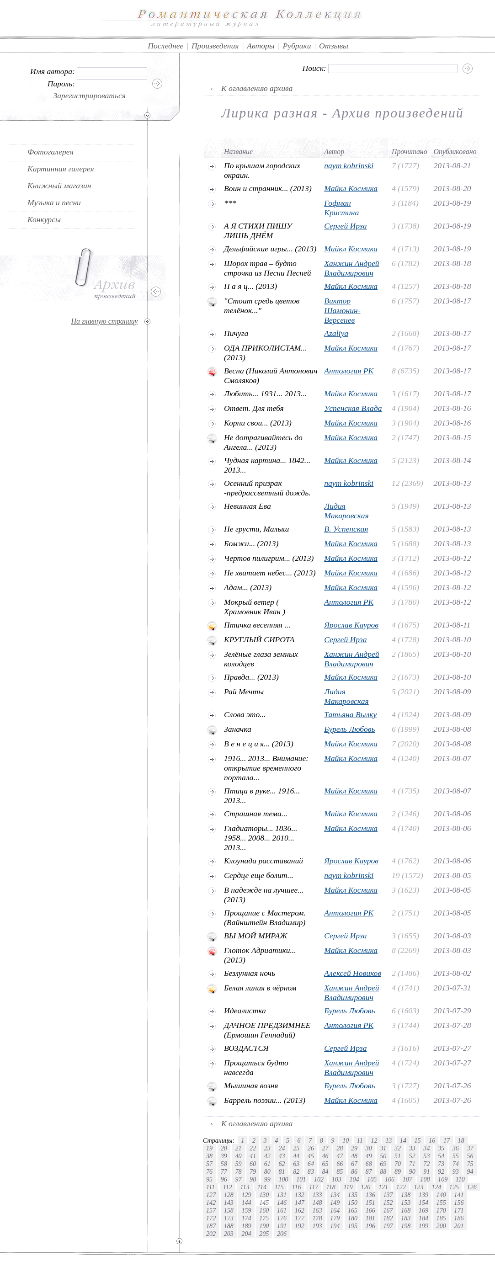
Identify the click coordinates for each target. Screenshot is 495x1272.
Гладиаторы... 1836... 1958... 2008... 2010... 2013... (260, 838)
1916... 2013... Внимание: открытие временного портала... (266, 768)
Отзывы (333, 45)
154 (423, 1202)
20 (224, 1148)
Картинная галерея (60, 168)
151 (370, 1202)
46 (325, 1156)
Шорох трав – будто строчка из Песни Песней (267, 268)
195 (353, 1225)
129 (246, 1194)
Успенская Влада (353, 408)
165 (353, 1210)
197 (388, 1225)
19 (209, 1148)
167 (388, 1210)
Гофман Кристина (341, 207)
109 (443, 1179)
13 (388, 1140)
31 (383, 1148)
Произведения (215, 45)
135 (353, 1194)
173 (229, 1218)
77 (224, 1171)
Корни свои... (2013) (258, 422)
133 (317, 1194)
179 (335, 1218)
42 (267, 1156)
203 (229, 1233)
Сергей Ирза (345, 225)
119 (348, 1187)
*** (230, 203)
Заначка (237, 729)
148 (317, 1202)
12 (373, 1140)
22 (252, 1148)
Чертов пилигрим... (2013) (269, 558)
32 (397, 1148)
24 (281, 1148)
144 (246, 1202)
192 (300, 1225)
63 (296, 1163)
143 (229, 1202)
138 (406, 1194)
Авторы (261, 45)
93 (455, 1171)
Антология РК (348, 370)
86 (354, 1171)
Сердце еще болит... (258, 875)
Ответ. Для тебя (254, 408)
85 (339, 1171)
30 (368, 1148)
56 (469, 1156)
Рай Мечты (244, 691)
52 (412, 1156)
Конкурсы (44, 219)
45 (310, 1156)
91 (426, 1171)
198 (406, 1225)
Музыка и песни (54, 202)
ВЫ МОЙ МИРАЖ (255, 935)
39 (224, 1156)
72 (426, 1163)
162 (300, 1210)
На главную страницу (104, 321)
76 (209, 1171)
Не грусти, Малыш (256, 528)
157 (211, 1210)
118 (331, 1187)
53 (426, 1156)
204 (246, 1233)
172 (211, 1218)
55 (455, 1156)
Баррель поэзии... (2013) (264, 1100)
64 (310, 1163)
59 (238, 1163)
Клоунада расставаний (263, 860)
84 (325, 1171)
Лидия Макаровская (346, 510)
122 (401, 1187)
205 (264, 1233)
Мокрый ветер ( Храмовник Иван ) (254, 606)
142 (211, 1202)
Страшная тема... (255, 813)
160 (264, 1210)
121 (383, 1187)
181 (370, 1218)
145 (264, 1202)
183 (406, 1218)
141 (459, 1194)
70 (397, 1163)
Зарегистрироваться (89, 95)
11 (360, 1140)
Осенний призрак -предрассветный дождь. (267, 488)
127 (211, 1194)
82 (296, 1171)
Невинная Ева (247, 506)
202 (211, 1233)
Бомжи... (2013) (251, 543)
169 (423, 1210)
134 (335, 1194)
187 (211, 1225)
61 (267, 1163)
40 (238, 1156)
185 (441, 1218)
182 (388, 1218)
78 (238, 1171)
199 (423, 1225)
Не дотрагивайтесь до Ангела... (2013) (263, 442)
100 (283, 1179)
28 (339, 1148)
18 (461, 1140)
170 (441, 1210)
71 (412, 1163)
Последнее (165, 45)
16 (432, 1140)
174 (246, 1218)
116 (296, 1187)
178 (317, 1218)
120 (365, 1187)
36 (455, 1148)
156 (459, 1202)
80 (267, 1171)
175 (264, 1218)
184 (423, 1218)
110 (460, 1179)
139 (423, 1194)
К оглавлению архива (257, 88)
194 (335, 1225)
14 (403, 1140)
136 (370, 1194)
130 (264, 1194)
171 (459, 1210)
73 (441, 1163)
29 (354, 1148)
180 (353, 1218)
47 (339, 1156)
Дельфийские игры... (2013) (270, 248)
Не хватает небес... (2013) (269, 572)
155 (441, 1202)
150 (353, 1202)
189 (246, 1225)
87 (368, 1171)
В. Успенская (346, 528)
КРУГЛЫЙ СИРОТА (259, 639)
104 (354, 1179)
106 (390, 1179)
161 (282, 1210)
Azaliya (336, 333)
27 (325, 1148)
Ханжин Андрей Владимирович (351, 268)
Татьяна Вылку (350, 714)
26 (310, 1148)
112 (227, 1187)
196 (370, 1225)
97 (238, 1179)
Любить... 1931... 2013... (265, 393)
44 (296, 1156)
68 (368, 1163)
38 (209, 1156)
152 (388, 1202)
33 (412, 1148)
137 (388, 1194)
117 (313, 1187)
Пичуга (236, 333)
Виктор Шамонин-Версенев (342, 310)
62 (281, 1163)
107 (407, 1179)
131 (282, 1194)
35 (441, 1148)
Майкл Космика (351, 188)
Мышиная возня (251, 1085)
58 (224, 1163)
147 (300, 1202)
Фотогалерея (50, 151)
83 (310, 1171)
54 (441, 1156)
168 (406, 1210)
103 (337, 1179)
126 (472, 1187)
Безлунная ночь (249, 973)
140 (441, 1194)
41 (252, 1156)
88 (383, 1171)
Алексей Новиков (352, 973)
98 (252, 1179)
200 (441, 1225)
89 (397, 1171)
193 (317, 1225)
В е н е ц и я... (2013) (258, 743)
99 (267, 1179)
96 (224, 1179)
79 (252, 1171)
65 (325, 1163)
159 (246, 1210)
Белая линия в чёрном (260, 987)
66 (339, 1163)
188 (229, 1225)
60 (252, 1163)
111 (210, 1187)
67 (354, 1163)
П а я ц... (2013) (250, 286)
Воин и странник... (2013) (268, 188)
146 (282, 1202)
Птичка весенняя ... (257, 624)
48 (354, 1156)
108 (425, 1179)
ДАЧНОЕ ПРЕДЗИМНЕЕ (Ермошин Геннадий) (267, 1030)
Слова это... (245, 714)
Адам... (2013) (247, 587)
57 (209, 1163)
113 (244, 1187)
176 (282, 1218)
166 (370, 1210)
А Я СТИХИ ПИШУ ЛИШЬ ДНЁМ (258, 230)
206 (282, 1233)
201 (459, 1225)
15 (417, 1140)
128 (229, 1194)
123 (418, 1187)
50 (383, 1156)
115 (279, 1187)
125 (454, 1187)
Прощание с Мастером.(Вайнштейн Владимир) (265, 917)
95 (209, 1179)
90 (412, 1171)
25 (296, 1148)
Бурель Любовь (349, 729)
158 (229, 1210)
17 (446, 1140)
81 (281, 1171)
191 (282, 1225)
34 (426, 1148)
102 (319, 1179)
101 (301, 1179)
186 (459, 1218)
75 (469, 1163)
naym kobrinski (348, 165)
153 (406, 1202)
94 (469, 1171)
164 (335, 1210)
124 (436, 1187)
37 (469, 1148)
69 (383, 1163)
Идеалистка (245, 1010)
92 (441, 1171)
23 (267, 1148)
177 (300, 1218)
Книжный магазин (59, 185)
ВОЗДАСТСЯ (246, 1048)
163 (317, 1210)
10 (345, 1140)
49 (368, 1156)
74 (455, 1163)
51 (397, 1156)
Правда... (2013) (251, 676)
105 (372, 1179)
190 (264, 1225)
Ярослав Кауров (351, 624)
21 (238, 1148)
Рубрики (296, 45)
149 (335, 1202)
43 (281, 1156)
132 (300, 1194)
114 (262, 1187)
